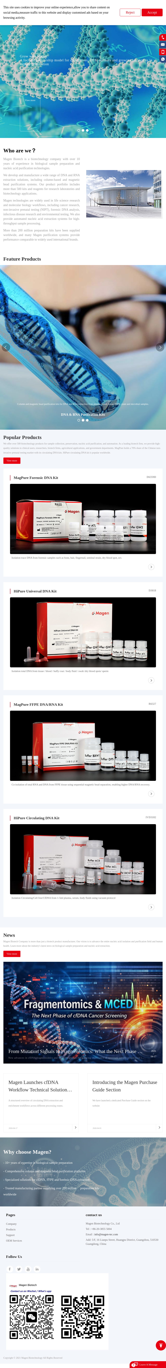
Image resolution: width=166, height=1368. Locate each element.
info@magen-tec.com (106, 1238)
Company (11, 1228)
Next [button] (160, 347)
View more (12, 460)
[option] (83, 76)
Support (10, 1239)
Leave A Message (148, 1364)
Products (11, 1233)
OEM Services (14, 1245)
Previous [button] (6, 347)
